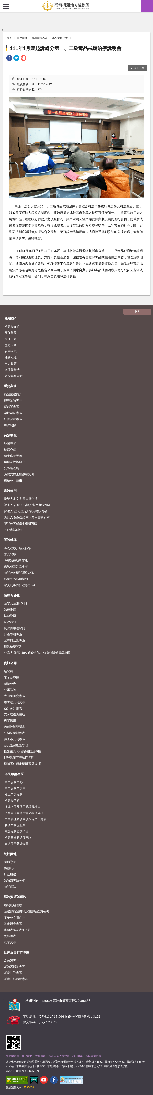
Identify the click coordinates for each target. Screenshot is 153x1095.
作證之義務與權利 (16, 579)
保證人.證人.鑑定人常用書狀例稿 (25, 511)
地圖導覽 (10, 443)
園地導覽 (10, 862)
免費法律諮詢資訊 (16, 560)
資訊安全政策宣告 (59, 1056)
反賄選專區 (11, 960)
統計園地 (10, 854)
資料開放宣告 (93, 1056)
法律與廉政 (12, 595)
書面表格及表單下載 (17, 929)
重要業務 (22, 38)
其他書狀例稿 (13, 529)
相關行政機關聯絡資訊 (19, 572)
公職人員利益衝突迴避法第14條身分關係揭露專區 (37, 652)
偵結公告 (10, 683)
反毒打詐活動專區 (16, 979)
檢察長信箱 (12, 800)
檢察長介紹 (12, 326)
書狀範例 (10, 491)
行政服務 (10, 874)
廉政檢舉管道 (13, 646)
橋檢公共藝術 (13, 480)
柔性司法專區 (13, 413)
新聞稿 (8, 671)
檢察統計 (10, 868)
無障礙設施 (11, 468)
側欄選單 (6, 6)
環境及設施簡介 (14, 462)
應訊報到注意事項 (16, 566)
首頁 (9, 38)
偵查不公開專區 (14, 739)
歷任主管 (11, 339)
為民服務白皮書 (15, 788)
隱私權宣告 (12, 1056)
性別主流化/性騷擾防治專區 (22, 751)
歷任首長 (11, 332)
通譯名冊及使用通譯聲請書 (22, 806)
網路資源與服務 (15, 897)
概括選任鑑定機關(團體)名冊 (22, 763)
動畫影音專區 (13, 923)
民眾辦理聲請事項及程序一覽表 (25, 819)
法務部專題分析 (14, 880)
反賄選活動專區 (14, 966)
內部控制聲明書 (14, 726)
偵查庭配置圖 (13, 455)
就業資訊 (10, 942)
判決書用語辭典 (14, 628)
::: (3, 3)
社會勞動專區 (13, 419)
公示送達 (10, 689)
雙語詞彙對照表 (14, 733)
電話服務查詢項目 (16, 831)
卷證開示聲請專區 (16, 843)
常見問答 (10, 554)
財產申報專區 (13, 634)
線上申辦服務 (14, 794)
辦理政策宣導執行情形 (19, 757)
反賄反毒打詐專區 (16, 952)
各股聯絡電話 (14, 376)
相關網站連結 (13, 905)
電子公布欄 (11, 677)
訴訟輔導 (10, 540)
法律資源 (10, 615)
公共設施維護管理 (16, 745)
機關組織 (11, 357)
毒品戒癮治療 (60, 38)
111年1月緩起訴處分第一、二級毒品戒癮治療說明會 (65, 48)
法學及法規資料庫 (16, 603)
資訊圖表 (10, 936)
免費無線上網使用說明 (19, 474)
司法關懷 (10, 425)
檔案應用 (10, 720)
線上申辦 (77, 1056)
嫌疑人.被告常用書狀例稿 (21, 498)
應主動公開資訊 (14, 702)
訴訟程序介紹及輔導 (17, 548)
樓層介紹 (10, 449)
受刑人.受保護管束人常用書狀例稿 (27, 517)
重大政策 (11, 363)
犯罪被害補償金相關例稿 (20, 523)
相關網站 (10, 886)
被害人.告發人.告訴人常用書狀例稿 (27, 505)
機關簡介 (10, 318)
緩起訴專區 (11, 406)
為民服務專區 (14, 774)
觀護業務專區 (39, 38)
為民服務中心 (14, 782)
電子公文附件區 (14, 917)
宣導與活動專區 (14, 640)
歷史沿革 (11, 345)
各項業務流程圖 (15, 825)
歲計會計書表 (13, 708)
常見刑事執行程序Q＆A (19, 585)
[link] (9, 58)
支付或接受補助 (14, 714)
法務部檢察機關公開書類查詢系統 (26, 911)
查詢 (147, 6)
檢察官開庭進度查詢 (18, 837)
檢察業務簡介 (13, 394)
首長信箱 (40, 1056)
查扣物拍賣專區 (14, 696)
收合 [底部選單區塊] (137, 311)
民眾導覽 (10, 435)
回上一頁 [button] (139, 68)
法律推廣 (10, 609)
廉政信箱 (27, 1056)
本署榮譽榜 (12, 369)
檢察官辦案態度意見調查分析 (24, 813)
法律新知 (10, 622)
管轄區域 (11, 351)
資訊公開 (10, 663)
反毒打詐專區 (13, 972)
